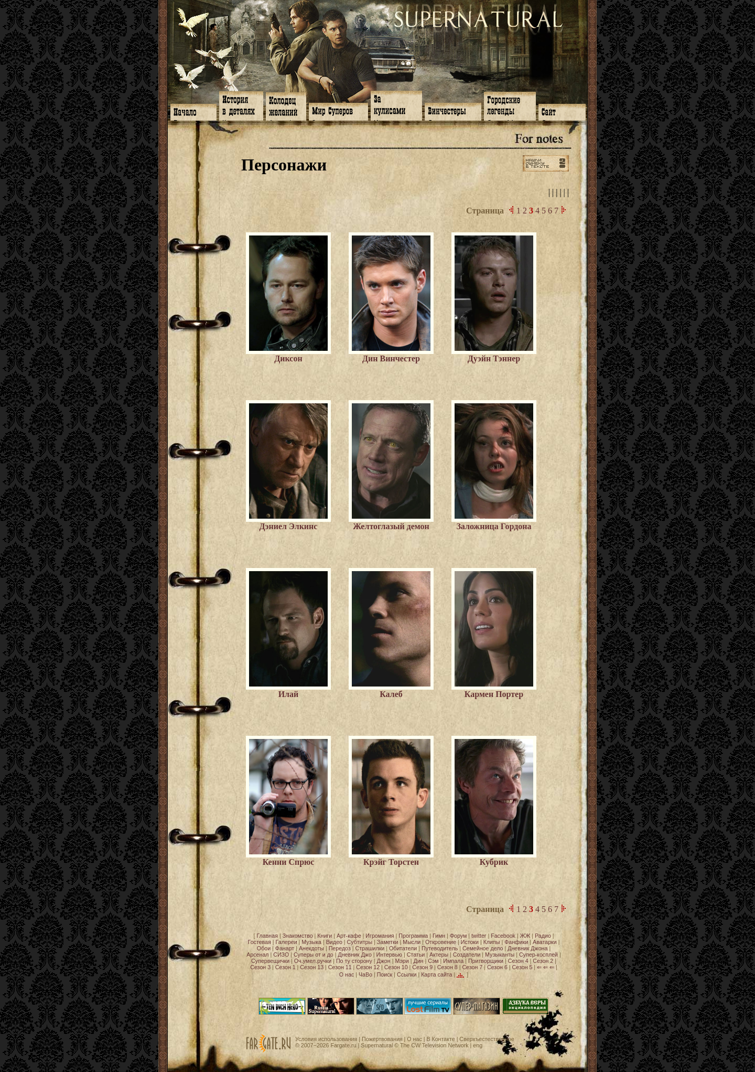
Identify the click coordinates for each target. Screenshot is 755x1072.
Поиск (385, 974)
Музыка (311, 942)
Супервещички (270, 961)
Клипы (491, 942)
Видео (334, 942)
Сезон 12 (368, 967)
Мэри (401, 961)
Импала (453, 961)
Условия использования (326, 1039)
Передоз (340, 948)
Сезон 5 (522, 967)
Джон (384, 961)
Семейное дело (482, 948)
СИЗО (281, 954)
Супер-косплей (538, 954)
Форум (458, 935)
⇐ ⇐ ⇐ (545, 967)
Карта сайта (436, 974)
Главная (267, 935)
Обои (264, 948)
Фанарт (284, 948)
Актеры (438, 954)
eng (477, 1045)
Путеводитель (440, 948)
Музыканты (499, 954)
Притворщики (485, 961)
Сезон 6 (497, 967)
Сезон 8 (447, 967)
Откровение (440, 942)
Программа (413, 935)
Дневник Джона (527, 948)
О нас (346, 974)
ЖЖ (525, 935)
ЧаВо (365, 974)
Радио (543, 935)
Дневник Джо (354, 954)
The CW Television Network (434, 1045)
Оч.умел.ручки (312, 961)
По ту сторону (354, 961)
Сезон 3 (260, 967)
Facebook (503, 935)
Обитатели (403, 948)
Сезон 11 (340, 967)
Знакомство (298, 935)
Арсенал (257, 954)
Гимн (439, 935)
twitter (478, 935)
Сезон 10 (396, 967)
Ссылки (407, 974)
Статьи (416, 954)
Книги (324, 935)
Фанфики (516, 942)
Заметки (387, 942)
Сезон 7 (472, 967)
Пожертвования (382, 1039)
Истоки (470, 942)
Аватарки (545, 942)
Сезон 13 (311, 967)
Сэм (433, 961)
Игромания (379, 935)
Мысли (411, 942)
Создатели (467, 954)
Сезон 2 (543, 961)
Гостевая (259, 942)
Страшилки (370, 948)
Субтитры (360, 942)
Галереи (286, 942)
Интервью (389, 954)
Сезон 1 (285, 967)
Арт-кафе (349, 935)
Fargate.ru (343, 1045)
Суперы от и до (313, 954)
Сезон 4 (518, 961)
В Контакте (440, 1039)
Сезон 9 (422, 967)
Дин (418, 961)
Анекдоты (311, 948)
